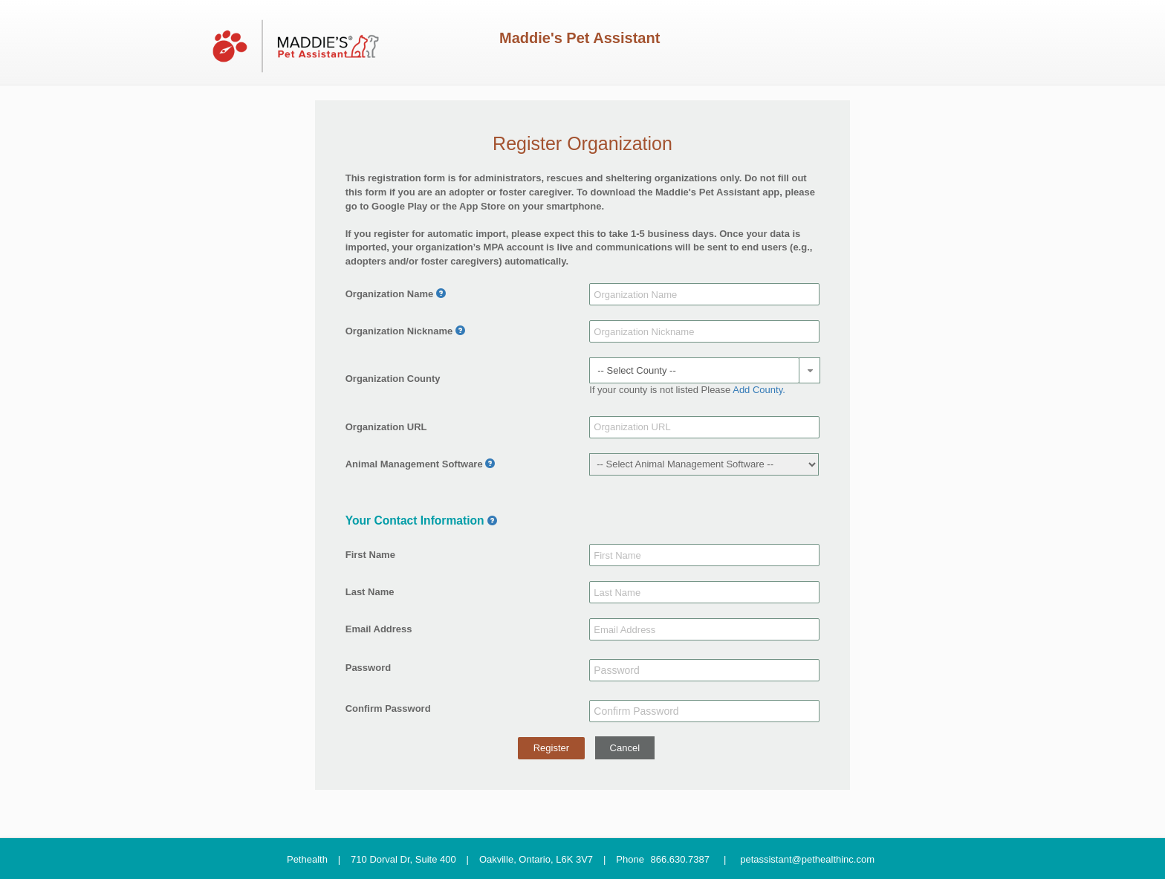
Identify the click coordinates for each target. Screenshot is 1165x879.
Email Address (378, 629)
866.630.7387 (680, 859)
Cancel (625, 747)
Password (368, 667)
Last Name (370, 591)
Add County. (759, 389)
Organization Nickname (398, 331)
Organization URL (386, 426)
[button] (809, 370)
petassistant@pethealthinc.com (807, 859)
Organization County (393, 378)
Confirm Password (388, 708)
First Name (370, 554)
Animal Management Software (414, 464)
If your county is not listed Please (687, 389)
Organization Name (389, 293)
